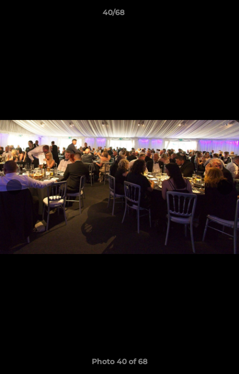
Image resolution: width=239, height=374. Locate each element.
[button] (201, 15)
